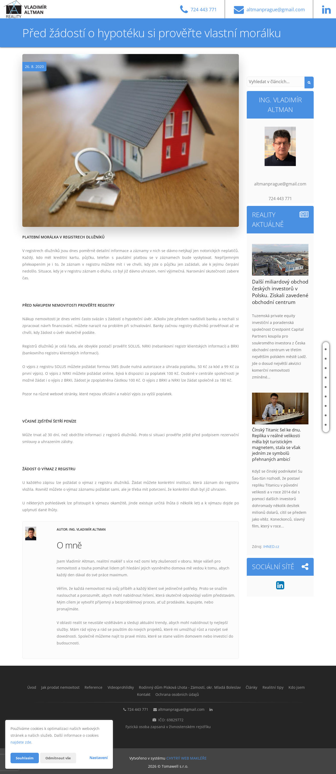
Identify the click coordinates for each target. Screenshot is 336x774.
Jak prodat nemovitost (299, 358)
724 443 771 (134, 708)
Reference (300, 368)
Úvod (296, 349)
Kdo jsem (299, 415)
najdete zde (20, 742)
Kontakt (299, 425)
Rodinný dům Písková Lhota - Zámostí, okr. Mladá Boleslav (269, 387)
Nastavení (99, 757)
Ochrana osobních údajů (191, 694)
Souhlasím (25, 757)
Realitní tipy (302, 406)
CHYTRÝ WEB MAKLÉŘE (186, 757)
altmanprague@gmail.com (181, 708)
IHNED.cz (271, 546)
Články (298, 396)
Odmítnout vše (60, 757)
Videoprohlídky (305, 377)
